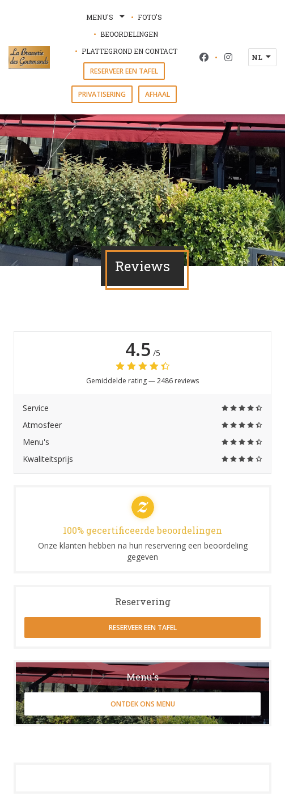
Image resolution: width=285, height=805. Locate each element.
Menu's (106, 17)
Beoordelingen (129, 33)
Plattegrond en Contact (129, 50)
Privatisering (102, 94)
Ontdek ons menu (142, 704)
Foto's (150, 17)
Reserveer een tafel (124, 71)
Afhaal (157, 94)
